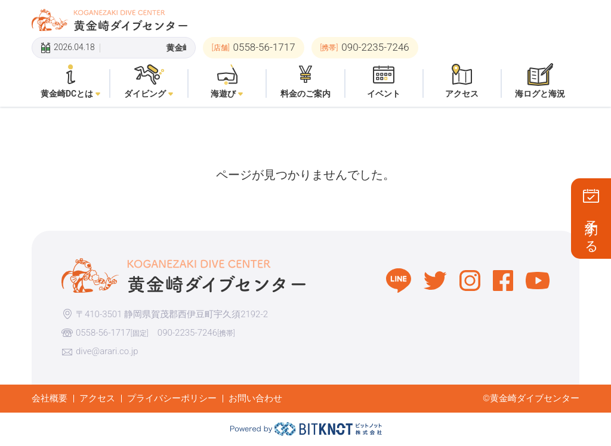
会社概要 (49, 398)
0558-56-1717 (103, 332)
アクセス (97, 398)
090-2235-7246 (187, 332)
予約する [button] (591, 229)
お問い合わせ (255, 398)
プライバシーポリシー (172, 398)
